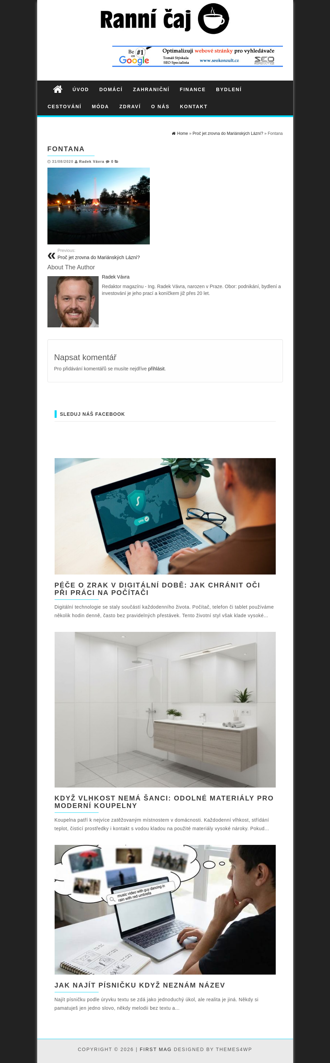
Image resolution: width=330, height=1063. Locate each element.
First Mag (156, 1049)
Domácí (111, 89)
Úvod (81, 89)
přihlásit (156, 368)
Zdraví (130, 106)
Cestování (65, 106)
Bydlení (229, 89)
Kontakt (193, 106)
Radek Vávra (91, 161)
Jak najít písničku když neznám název (140, 985)
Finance (193, 89)
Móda (100, 106)
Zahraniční (151, 89)
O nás (160, 106)
